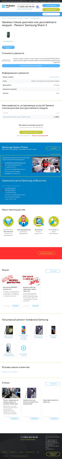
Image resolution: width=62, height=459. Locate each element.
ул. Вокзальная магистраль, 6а (15, 163)
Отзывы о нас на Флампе (9, 372)
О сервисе (4, 452)
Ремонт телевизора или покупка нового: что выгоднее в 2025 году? (10, 402)
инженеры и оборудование (24, 231)
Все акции (52, 271)
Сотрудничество (30, 452)
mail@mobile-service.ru (18, 169)
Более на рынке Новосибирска (54, 231)
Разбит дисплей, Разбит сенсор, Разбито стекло (16, 117)
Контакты (5, 456)
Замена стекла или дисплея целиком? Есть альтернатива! (30, 402)
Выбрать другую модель (8, 47)
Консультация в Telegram (12, 171)
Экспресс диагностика (38, 231)
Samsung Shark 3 (54, 77)
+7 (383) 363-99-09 (26, 6)
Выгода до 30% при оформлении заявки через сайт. (29, 289)
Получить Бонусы (46, 253)
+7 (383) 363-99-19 (10, 167)
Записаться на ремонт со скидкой (31, 65)
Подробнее (15, 305)
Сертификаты (13, 452)
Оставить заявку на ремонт (31, 132)
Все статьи (52, 384)
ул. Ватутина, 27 (10, 188)
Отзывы (21, 452)
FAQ (38, 452)
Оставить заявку (51, 9)
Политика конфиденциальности (19, 456)
